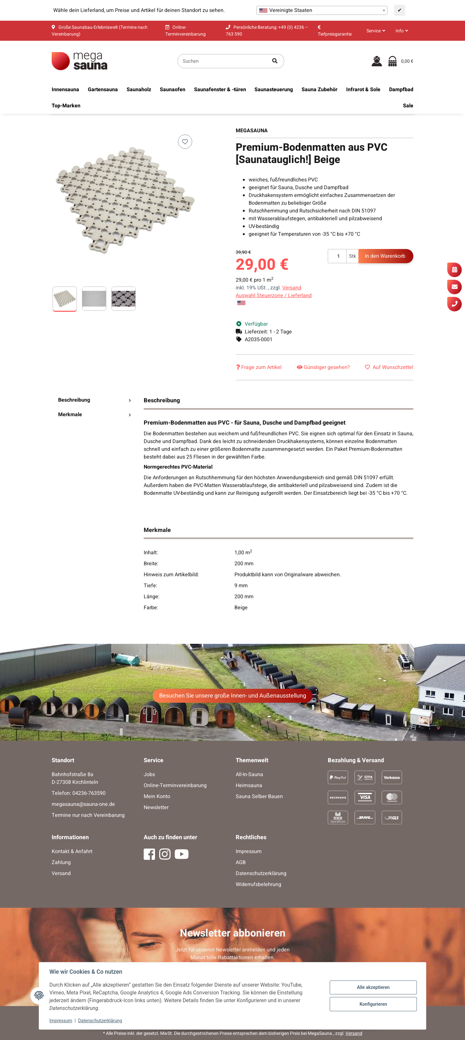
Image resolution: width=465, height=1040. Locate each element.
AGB (241, 862)
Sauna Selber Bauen (259, 796)
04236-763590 (89, 793)
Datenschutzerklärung (100, 1020)
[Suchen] (222, 61)
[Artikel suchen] (275, 61)
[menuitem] (65, 89)
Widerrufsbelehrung (258, 884)
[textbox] (322, 10)
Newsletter (156, 807)
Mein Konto (157, 796)
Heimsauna (249, 785)
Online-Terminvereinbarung (175, 785)
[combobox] (322, 10)
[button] (375, 30)
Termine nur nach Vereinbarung (88, 815)
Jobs (149, 774)
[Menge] (337, 256)
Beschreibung (94, 400)
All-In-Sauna (249, 774)
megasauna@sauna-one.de (83, 804)
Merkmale (94, 414)
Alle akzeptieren (373, 987)
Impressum (60, 1020)
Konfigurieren (373, 1004)
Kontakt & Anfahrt (72, 851)
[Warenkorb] (400, 61)
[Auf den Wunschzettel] (185, 142)
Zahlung (61, 862)
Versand (291, 288)
